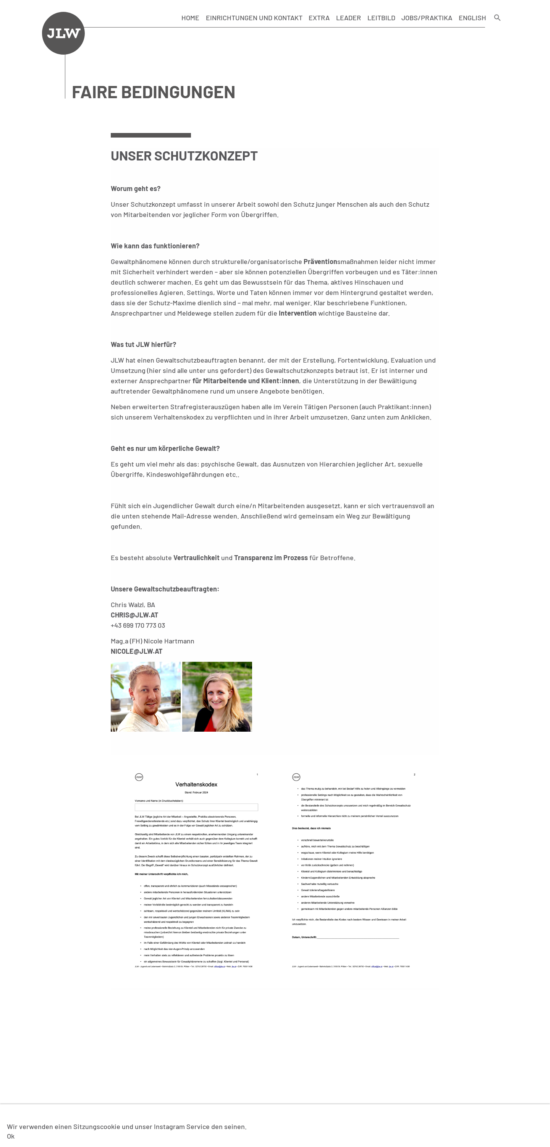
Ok (11, 1136)
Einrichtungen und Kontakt (254, 17)
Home (190, 17)
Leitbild (381, 17)
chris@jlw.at (135, 615)
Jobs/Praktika (426, 17)
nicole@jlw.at (137, 651)
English (472, 17)
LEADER (348, 17)
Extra (319, 17)
